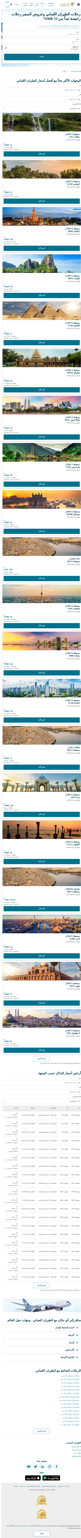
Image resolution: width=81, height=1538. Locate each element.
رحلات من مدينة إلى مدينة (48, 1486)
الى (76, 39)
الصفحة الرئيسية (74, 71)
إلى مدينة (59, 1486)
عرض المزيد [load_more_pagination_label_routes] (40, 1431)
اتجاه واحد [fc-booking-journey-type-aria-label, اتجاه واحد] (74, 27)
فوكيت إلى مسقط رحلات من (69, 1386)
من (76, 32)
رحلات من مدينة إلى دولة (32, 1486)
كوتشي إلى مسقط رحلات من (68, 1379)
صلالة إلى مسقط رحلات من (69, 1376)
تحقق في (41, 4)
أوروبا (73, 1342)
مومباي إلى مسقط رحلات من (68, 1404)
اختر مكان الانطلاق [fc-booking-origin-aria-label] (71, 34)
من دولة (15, 1486)
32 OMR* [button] (49, 19)
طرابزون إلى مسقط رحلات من (68, 1400)
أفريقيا (72, 1335)
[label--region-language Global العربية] (6, 4)
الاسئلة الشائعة (75, 1447)
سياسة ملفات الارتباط (19, 1526)
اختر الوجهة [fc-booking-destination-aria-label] (73, 42)
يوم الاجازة (35, 4)
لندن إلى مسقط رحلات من (69, 1421)
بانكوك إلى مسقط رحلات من (69, 1383)
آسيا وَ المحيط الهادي (66, 1328)
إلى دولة (66, 1486)
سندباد (16, 4)
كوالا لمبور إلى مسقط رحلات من (68, 1397)
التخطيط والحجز (47, 4)
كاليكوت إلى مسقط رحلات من (68, 1425)
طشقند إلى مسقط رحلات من (69, 1407)
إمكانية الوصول (75, 1456)
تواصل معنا (76, 1453)
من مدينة (21, 1486)
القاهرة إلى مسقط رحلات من (69, 1390)
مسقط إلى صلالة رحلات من (69, 1418)
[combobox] (39, 90)
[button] (57, 27)
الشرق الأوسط (68, 1357)
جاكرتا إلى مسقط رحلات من (69, 1414)
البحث (40, 57)
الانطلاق (74, 47)
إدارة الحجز (29, 4)
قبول (40, 1533)
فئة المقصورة (75, 104)
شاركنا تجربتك (75, 1450)
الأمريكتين (71, 1350)
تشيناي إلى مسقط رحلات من (69, 1393)
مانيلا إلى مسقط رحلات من (69, 1411)
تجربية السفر (22, 4)
